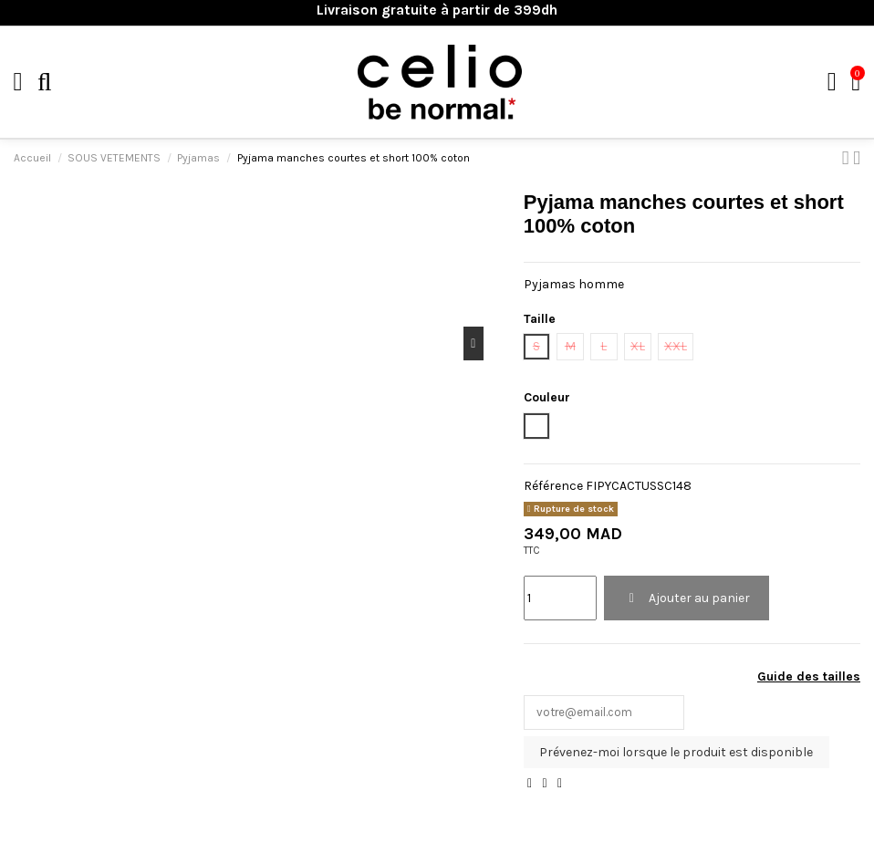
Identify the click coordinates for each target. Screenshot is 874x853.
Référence (553, 486)
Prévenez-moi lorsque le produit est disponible (676, 754)
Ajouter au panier (686, 598)
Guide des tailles (808, 676)
